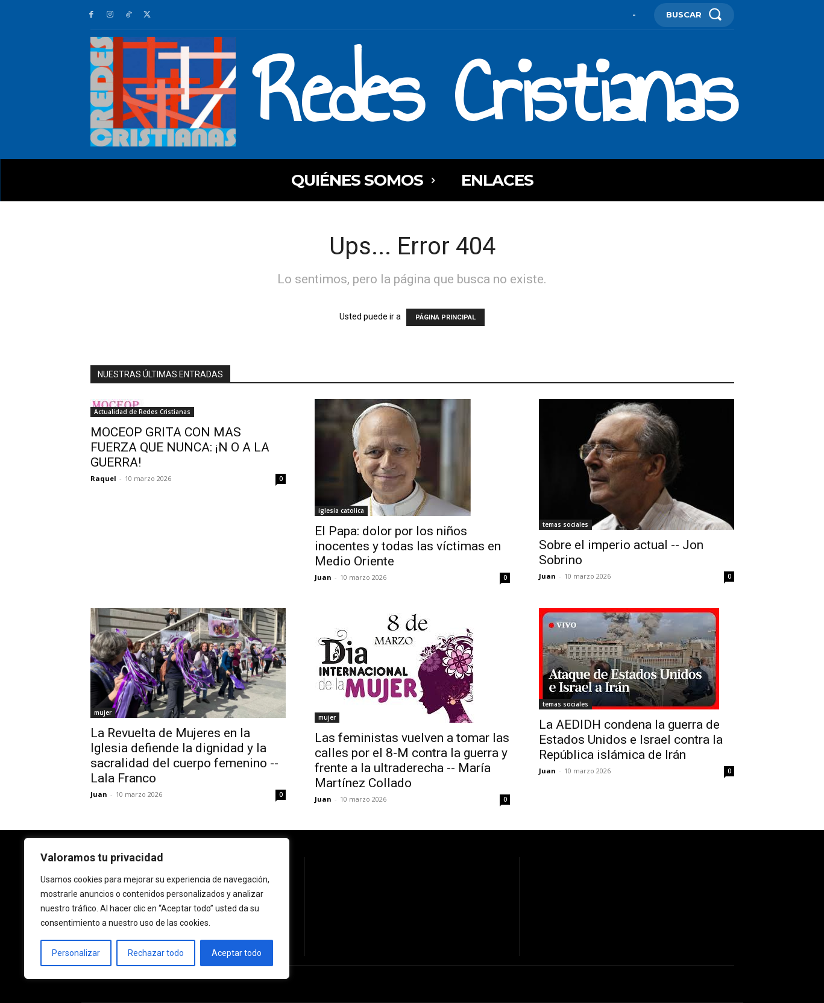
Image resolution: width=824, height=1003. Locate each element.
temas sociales (565, 524)
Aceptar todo (237, 953)
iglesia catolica (341, 510)
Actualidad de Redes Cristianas (142, 411)
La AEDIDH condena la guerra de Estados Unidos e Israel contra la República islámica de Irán (631, 739)
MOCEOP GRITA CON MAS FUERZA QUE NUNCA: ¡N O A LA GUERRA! (179, 447)
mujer (103, 712)
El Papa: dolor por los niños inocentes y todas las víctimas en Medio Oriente (408, 546)
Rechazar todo (156, 953)
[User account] (634, 15)
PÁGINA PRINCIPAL (445, 317)
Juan (323, 577)
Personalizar (76, 953)
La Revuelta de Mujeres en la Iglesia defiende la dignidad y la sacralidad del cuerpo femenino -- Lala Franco (184, 755)
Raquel (103, 478)
